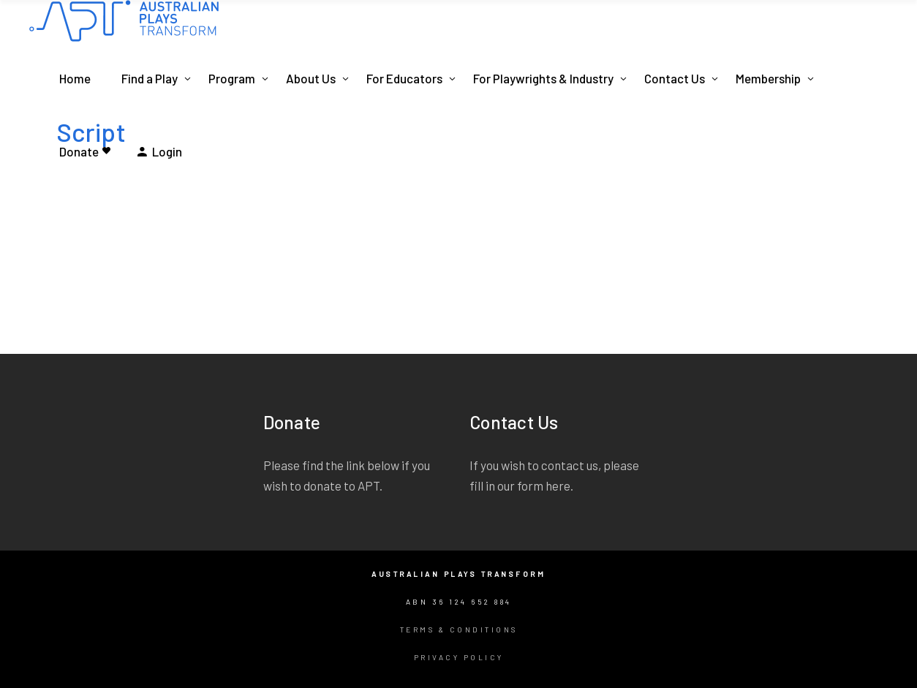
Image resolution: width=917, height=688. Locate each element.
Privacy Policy (459, 657)
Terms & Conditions (459, 629)
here (558, 485)
